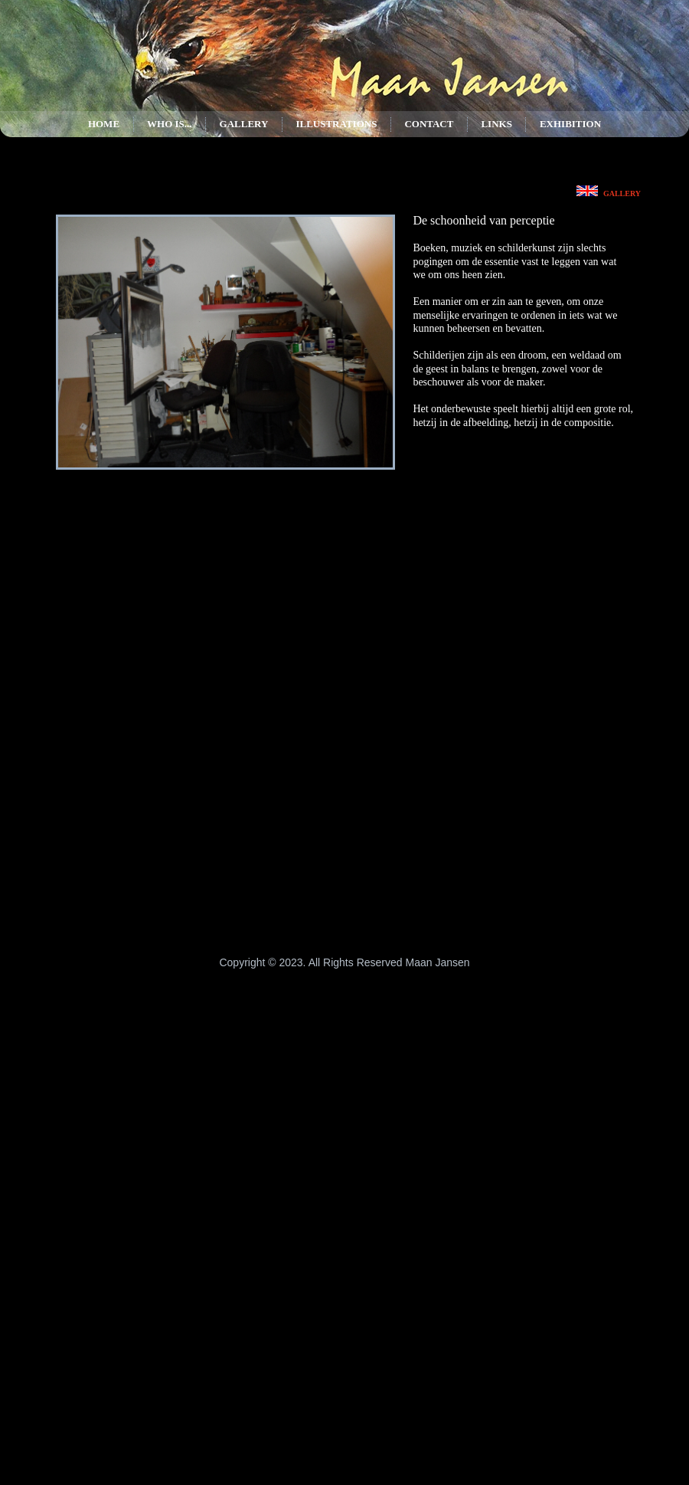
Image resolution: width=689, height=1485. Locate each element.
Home (103, 123)
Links (496, 123)
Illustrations (336, 123)
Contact (428, 123)
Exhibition (570, 123)
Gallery (244, 123)
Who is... (169, 123)
